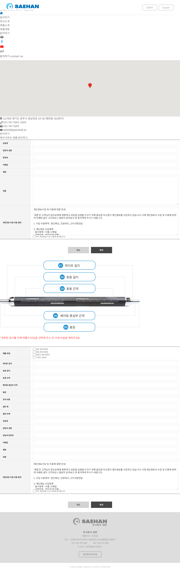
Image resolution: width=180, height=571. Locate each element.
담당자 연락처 (8, 435)
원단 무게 (6, 413)
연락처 (5, 157)
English (166, 7)
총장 (4, 392)
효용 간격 (6, 377)
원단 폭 (5, 406)
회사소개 (55, 7)
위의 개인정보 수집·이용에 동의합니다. (50, 236)
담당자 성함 (7, 150)
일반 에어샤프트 (42, 349)
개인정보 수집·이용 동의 (12, 222)
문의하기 (120, 7)
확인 (101, 250)
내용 (4, 190)
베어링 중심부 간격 (10, 385)
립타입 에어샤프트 (43, 354)
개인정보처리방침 (90, 554)
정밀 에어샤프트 (42, 352)
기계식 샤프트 (41, 357)
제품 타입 (6, 353)
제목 (4, 172)
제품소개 (77, 7)
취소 (78, 250)
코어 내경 (6, 399)
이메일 (5, 164)
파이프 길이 (7, 363)
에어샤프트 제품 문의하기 (14, 137)
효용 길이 (6, 370)
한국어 (150, 7)
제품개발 (99, 7)
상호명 (5, 143)
